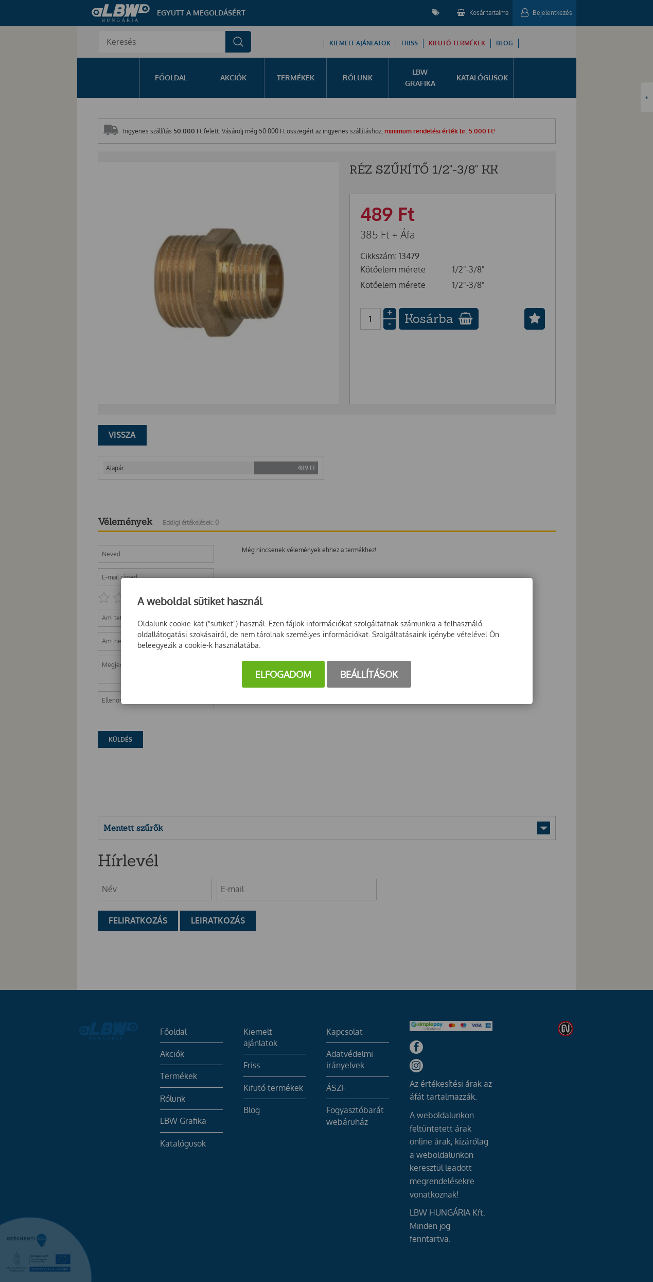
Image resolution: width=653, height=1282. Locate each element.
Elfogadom (283, 674)
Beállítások (369, 674)
